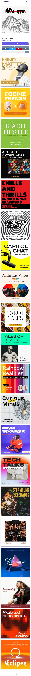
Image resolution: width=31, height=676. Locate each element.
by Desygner (4, 40)
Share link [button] (26, 51)
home (2, 3)
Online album (9, 40)
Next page (15, 674)
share (15, 46)
